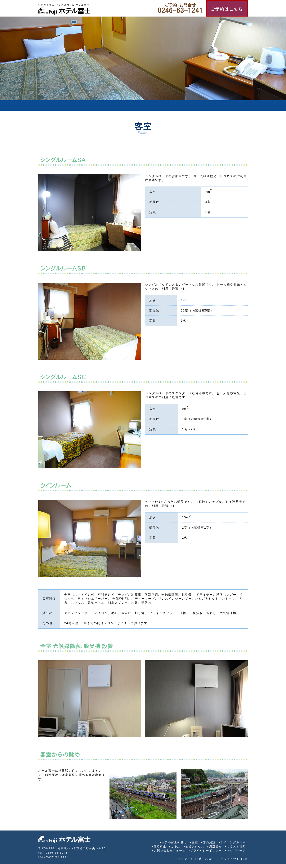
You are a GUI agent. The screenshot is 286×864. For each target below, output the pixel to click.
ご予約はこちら (227, 9)
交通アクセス (195, 846)
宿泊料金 (160, 846)
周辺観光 (215, 846)
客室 (195, 842)
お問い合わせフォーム (170, 850)
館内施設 (209, 842)
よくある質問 (236, 846)
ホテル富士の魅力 (174, 842)
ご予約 (175, 846)
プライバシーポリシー (206, 850)
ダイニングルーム (233, 842)
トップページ (236, 850)
